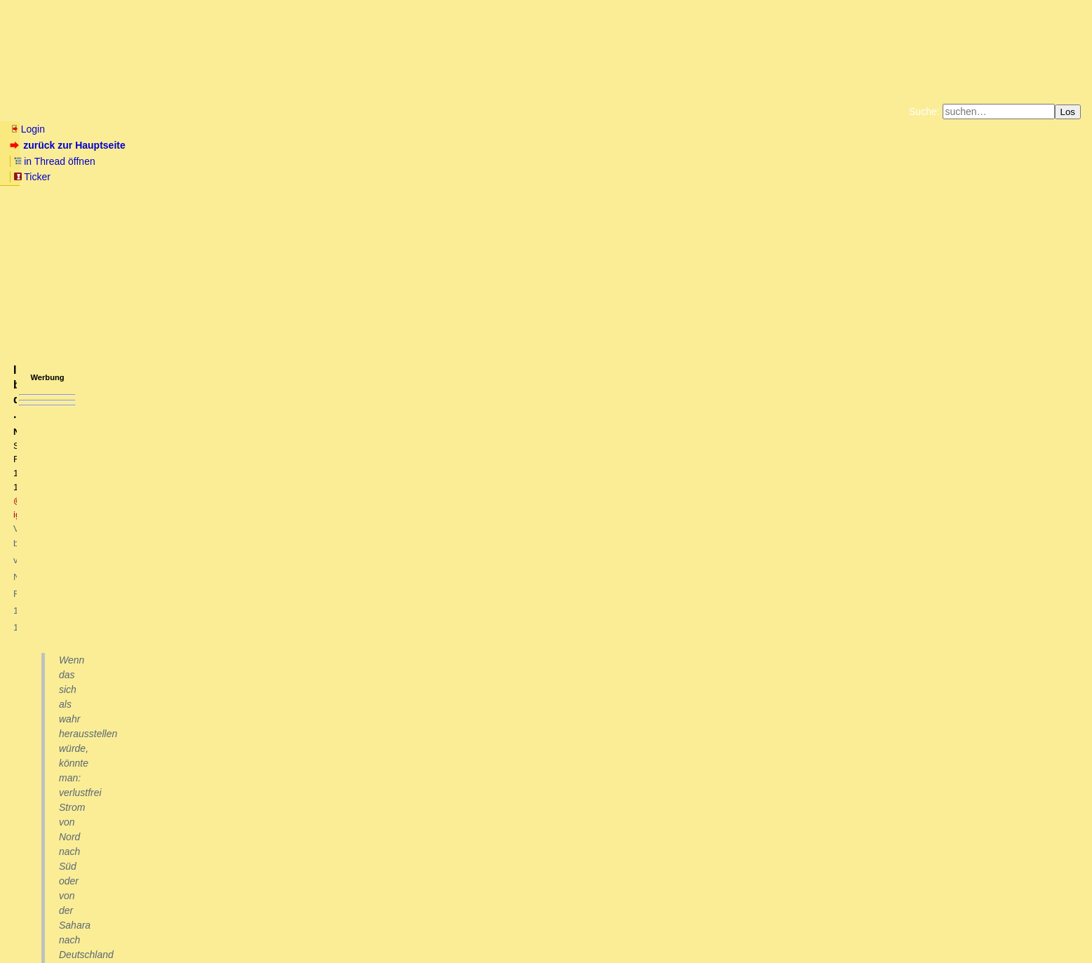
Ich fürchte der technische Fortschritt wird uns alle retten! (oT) (163, 835)
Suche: (924, 111)
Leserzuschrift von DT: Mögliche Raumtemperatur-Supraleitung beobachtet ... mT (211, 768)
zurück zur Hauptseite (69, 145)
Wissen (116, 111)
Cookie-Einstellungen (766, 175)
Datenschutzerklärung (709, 164)
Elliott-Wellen (183, 111)
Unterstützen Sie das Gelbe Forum (350, 175)
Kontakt (129, 924)
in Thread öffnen (172, 145)
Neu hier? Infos (44, 111)
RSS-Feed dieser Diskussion (836, 747)
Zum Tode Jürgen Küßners (502, 164)
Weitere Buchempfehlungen (575, 175)
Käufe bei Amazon (477, 175)
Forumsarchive (436, 111)
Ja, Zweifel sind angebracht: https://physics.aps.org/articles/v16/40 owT (196, 822)
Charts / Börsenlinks (337, 111)
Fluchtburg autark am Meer (392, 164)
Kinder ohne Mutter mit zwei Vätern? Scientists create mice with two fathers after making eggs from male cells (269, 795)
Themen (252, 111)
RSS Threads (87, 924)
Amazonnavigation (682, 175)
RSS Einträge (36, 924)
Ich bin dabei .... (67, 874)
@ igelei (218, 221)
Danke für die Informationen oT (98, 782)
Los (1068, 112)
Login (27, 129)
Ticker (237, 145)
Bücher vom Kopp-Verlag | (613, 164)
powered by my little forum (546, 945)
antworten (49, 719)
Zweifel (45, 808)
